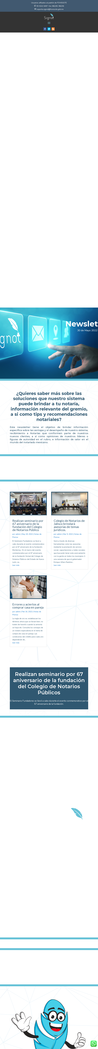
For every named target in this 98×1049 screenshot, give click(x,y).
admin (18, 259)
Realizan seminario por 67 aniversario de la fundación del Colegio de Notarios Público (27, 250)
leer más (15, 290)
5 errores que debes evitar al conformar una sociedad (28, 1024)
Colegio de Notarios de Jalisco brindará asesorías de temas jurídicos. (69, 250)
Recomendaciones (19, 1035)
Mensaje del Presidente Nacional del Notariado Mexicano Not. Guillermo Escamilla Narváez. (67, 1029)
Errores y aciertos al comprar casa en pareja (28, 331)
